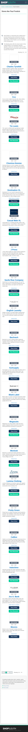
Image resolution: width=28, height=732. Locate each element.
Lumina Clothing (14, 481)
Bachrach (14, 337)
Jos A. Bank (14, 597)
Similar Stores (9, 6)
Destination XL (14, 190)
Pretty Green (14, 510)
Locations (17, 198)
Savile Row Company (14, 280)
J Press (14, 250)
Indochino (14, 567)
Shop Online (14, 106)
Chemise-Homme (14, 163)
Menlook (14, 451)
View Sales (14, 81)
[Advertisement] (14, 24)
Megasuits (14, 422)
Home (2, 6)
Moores (14, 627)
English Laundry (14, 310)
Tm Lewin (14, 126)
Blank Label (14, 395)
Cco (14, 97)
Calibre (14, 537)
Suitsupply (14, 368)
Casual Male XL (14, 220)
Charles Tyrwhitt (14, 67)
